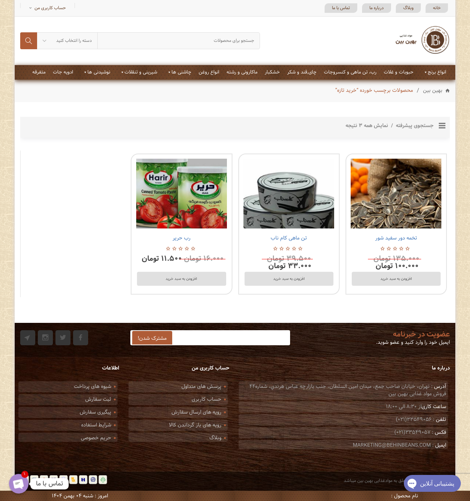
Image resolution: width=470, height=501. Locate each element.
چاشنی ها (181, 72)
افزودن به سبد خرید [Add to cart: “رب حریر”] (181, 279)
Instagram (45, 337)
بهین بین (432, 91)
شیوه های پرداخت (92, 386)
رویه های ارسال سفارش (196, 412)
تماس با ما (341, 8)
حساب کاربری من (50, 8)
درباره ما (376, 8)
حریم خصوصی (96, 438)
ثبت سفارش (98, 399)
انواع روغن (209, 72)
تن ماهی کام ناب (289, 238)
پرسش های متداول (201, 386)
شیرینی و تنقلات (140, 72)
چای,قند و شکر (302, 72)
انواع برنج (437, 72)
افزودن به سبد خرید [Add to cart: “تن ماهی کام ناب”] (289, 279)
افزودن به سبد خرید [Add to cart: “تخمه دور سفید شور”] (396, 279)
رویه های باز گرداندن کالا (195, 425)
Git (27, 337)
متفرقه (39, 72)
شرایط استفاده (96, 425)
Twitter (62, 337)
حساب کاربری (206, 399)
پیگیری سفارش (95, 412)
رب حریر (182, 238)
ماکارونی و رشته (242, 72)
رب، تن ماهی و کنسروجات (350, 72)
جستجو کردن (28, 40)
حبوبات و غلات (398, 72)
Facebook (80, 337)
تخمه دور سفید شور (396, 238)
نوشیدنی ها (98, 72)
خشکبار (272, 72)
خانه (437, 8)
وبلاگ (408, 8)
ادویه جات (63, 72)
